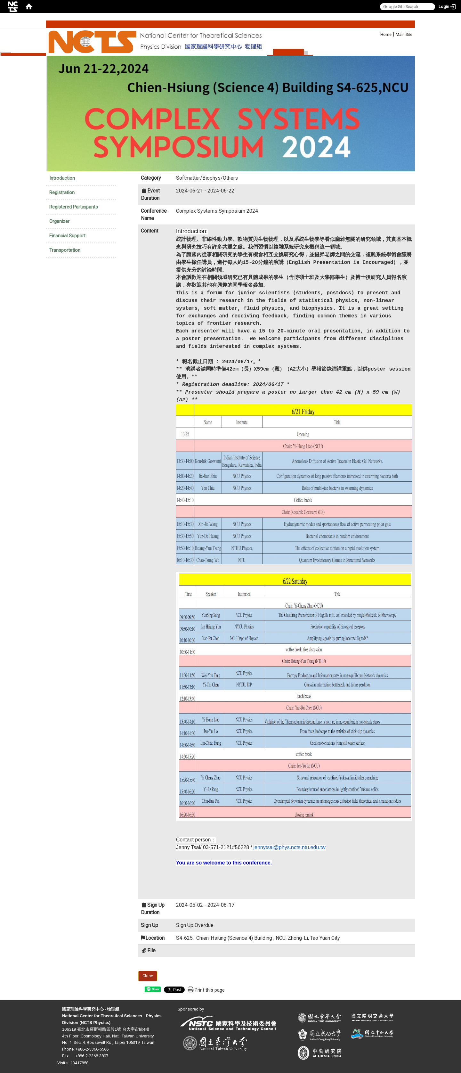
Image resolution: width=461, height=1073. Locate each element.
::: (377, 33)
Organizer (59, 221)
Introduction (62, 178)
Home (386, 34)
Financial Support (67, 236)
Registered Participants (73, 207)
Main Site (404, 34)
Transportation (64, 250)
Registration (62, 192)
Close (147, 975)
